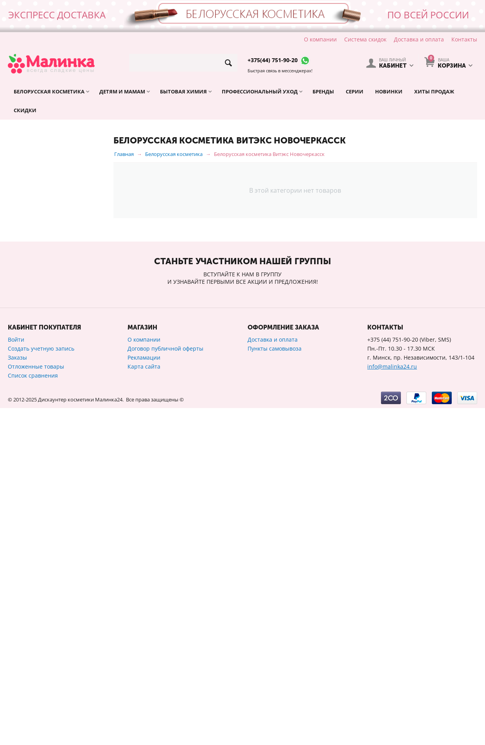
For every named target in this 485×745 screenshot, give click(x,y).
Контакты (464, 39)
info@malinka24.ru (392, 703)
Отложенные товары (36, 703)
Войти (16, 676)
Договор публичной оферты (165, 685)
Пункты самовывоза (275, 685)
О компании (320, 39)
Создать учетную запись (41, 685)
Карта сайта (144, 703)
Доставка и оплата (419, 39)
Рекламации (144, 694)
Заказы (17, 694)
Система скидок (365, 39)
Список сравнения (33, 712)
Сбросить (86, 544)
